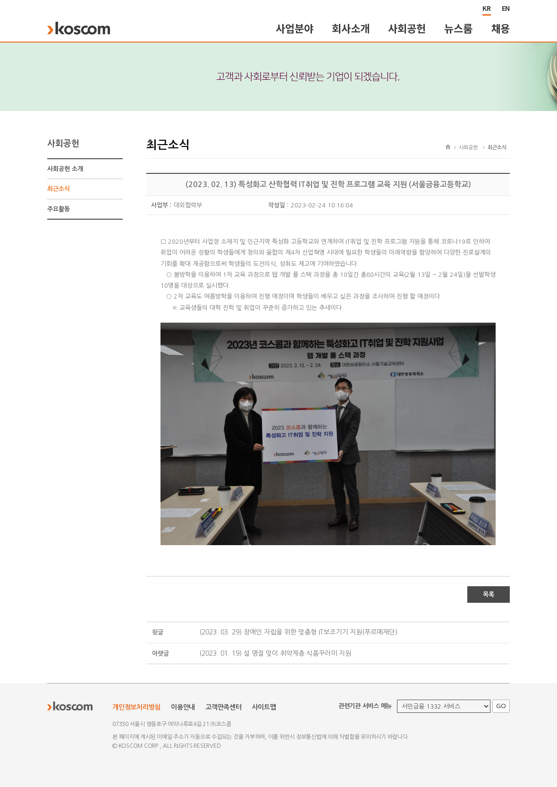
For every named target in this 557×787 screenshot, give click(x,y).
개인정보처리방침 (136, 707)
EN (506, 8)
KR (486, 8)
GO (501, 706)
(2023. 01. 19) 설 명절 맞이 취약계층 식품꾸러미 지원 (275, 653)
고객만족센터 (223, 707)
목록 (488, 594)
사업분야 (294, 28)
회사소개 (350, 28)
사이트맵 (264, 707)
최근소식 (58, 189)
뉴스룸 (458, 28)
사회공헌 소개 (65, 169)
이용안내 (183, 707)
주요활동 (58, 209)
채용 (500, 28)
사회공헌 (406, 28)
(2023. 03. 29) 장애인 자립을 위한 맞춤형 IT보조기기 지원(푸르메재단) (298, 632)
